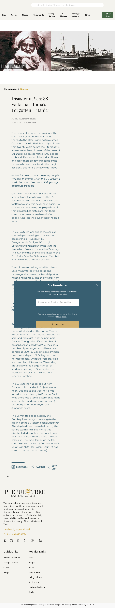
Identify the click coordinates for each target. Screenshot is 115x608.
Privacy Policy (61, 316)
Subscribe (58, 324)
